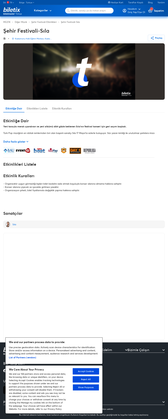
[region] (54, 375)
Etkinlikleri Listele (37, 108)
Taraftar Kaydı (135, 2)
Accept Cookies (86, 371)
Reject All (86, 379)
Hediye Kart (115, 2)
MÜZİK (6, 21)
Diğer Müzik (21, 21)
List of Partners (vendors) (22, 357)
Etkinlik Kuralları (62, 108)
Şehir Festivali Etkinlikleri (44, 21)
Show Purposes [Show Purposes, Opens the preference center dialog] (86, 387)
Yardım (161, 2)
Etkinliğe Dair (14, 108)
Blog (150, 2)
